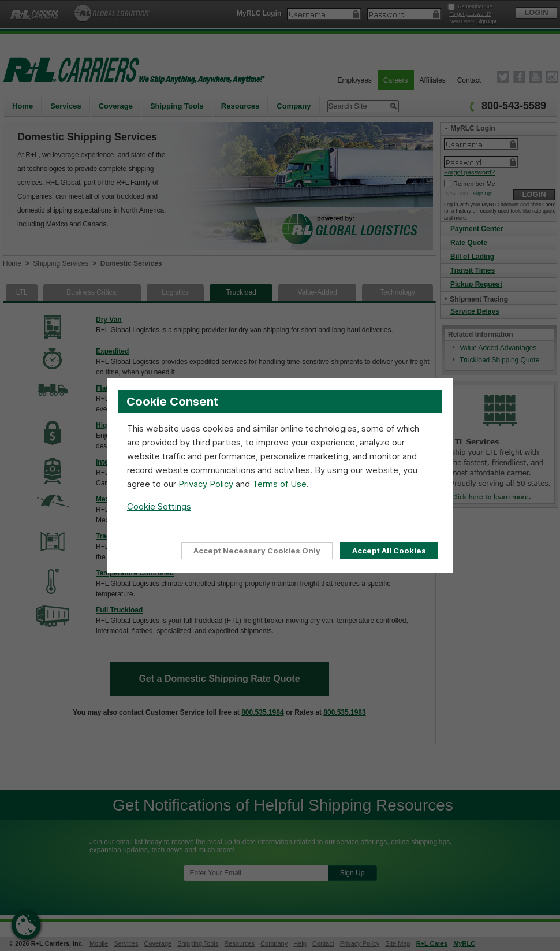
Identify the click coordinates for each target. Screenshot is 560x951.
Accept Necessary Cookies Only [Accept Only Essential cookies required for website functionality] (258, 550)
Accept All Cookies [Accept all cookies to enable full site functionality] (389, 550)
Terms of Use (279, 483)
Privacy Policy (205, 483)
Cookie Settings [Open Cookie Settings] (159, 505)
